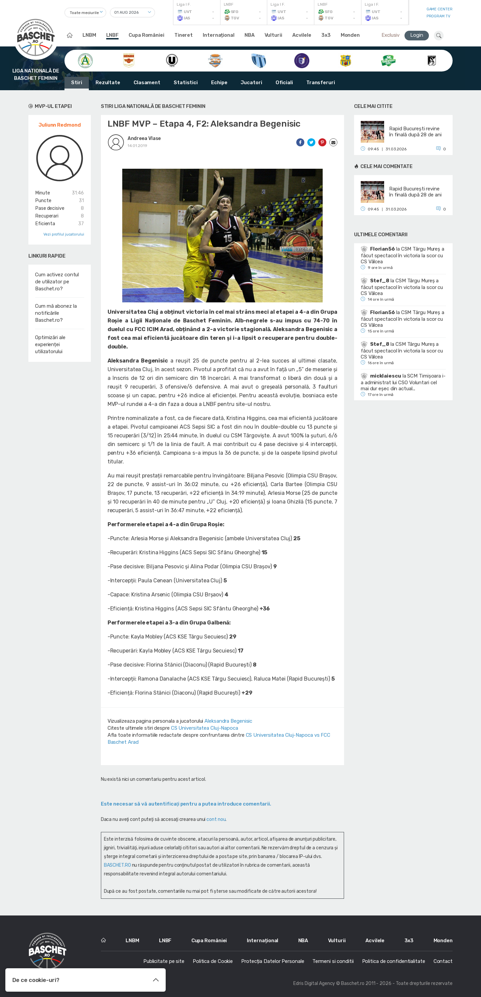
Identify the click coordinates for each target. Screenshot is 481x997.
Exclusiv (390, 35)
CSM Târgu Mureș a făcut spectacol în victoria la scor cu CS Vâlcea (402, 255)
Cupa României (146, 35)
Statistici (186, 83)
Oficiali (284, 83)
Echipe (219, 83)
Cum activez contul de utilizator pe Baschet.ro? (57, 282)
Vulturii (273, 35)
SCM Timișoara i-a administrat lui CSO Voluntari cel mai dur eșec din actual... (403, 382)
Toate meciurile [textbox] (84, 12)
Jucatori (251, 83)
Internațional (218, 35)
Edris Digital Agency (314, 983)
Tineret (183, 35)
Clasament (147, 83)
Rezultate (108, 83)
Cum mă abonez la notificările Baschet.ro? (55, 313)
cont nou (215, 819)
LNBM (89, 35)
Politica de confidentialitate (393, 961)
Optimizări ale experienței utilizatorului (50, 344)
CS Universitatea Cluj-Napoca (204, 728)
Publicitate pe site (163, 961)
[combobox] (85, 12)
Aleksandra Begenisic (228, 721)
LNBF (112, 35)
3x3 (326, 35)
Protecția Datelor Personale (272, 961)
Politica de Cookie (213, 961)
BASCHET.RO (117, 865)
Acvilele (301, 35)
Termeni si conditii (332, 961)
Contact (443, 961)
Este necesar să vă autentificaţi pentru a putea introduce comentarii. (186, 804)
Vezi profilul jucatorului (63, 234)
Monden (350, 35)
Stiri (76, 83)
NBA (250, 35)
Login (416, 35)
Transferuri (320, 83)
